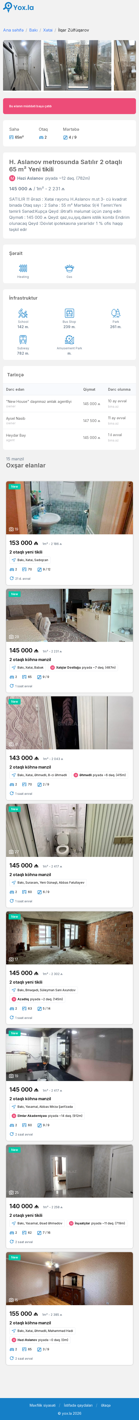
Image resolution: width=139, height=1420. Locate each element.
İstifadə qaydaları (78, 1405)
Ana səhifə (13, 30)
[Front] (18, 7)
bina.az (113, 406)
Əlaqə (106, 1405)
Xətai (48, 30)
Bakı (33, 30)
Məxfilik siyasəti (43, 1405)
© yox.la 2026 (69, 1413)
